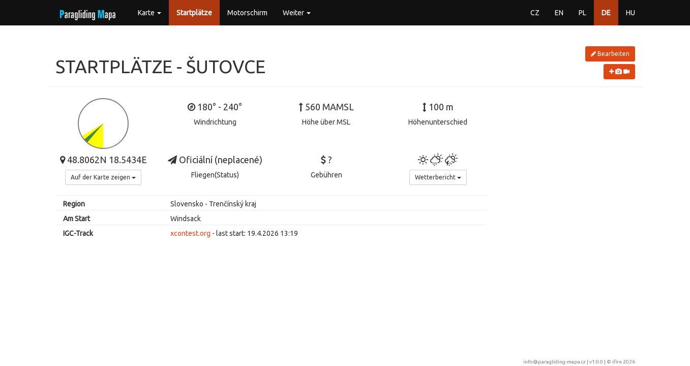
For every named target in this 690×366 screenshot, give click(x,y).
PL (582, 13)
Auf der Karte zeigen (103, 177)
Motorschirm (247, 13)
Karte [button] (149, 13)
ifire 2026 (623, 361)
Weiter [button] (297, 13)
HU (630, 13)
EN (559, 13)
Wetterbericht (438, 177)
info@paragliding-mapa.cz (554, 361)
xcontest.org (190, 233)
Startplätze (194, 13)
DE (606, 13)
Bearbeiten (610, 53)
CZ (534, 13)
